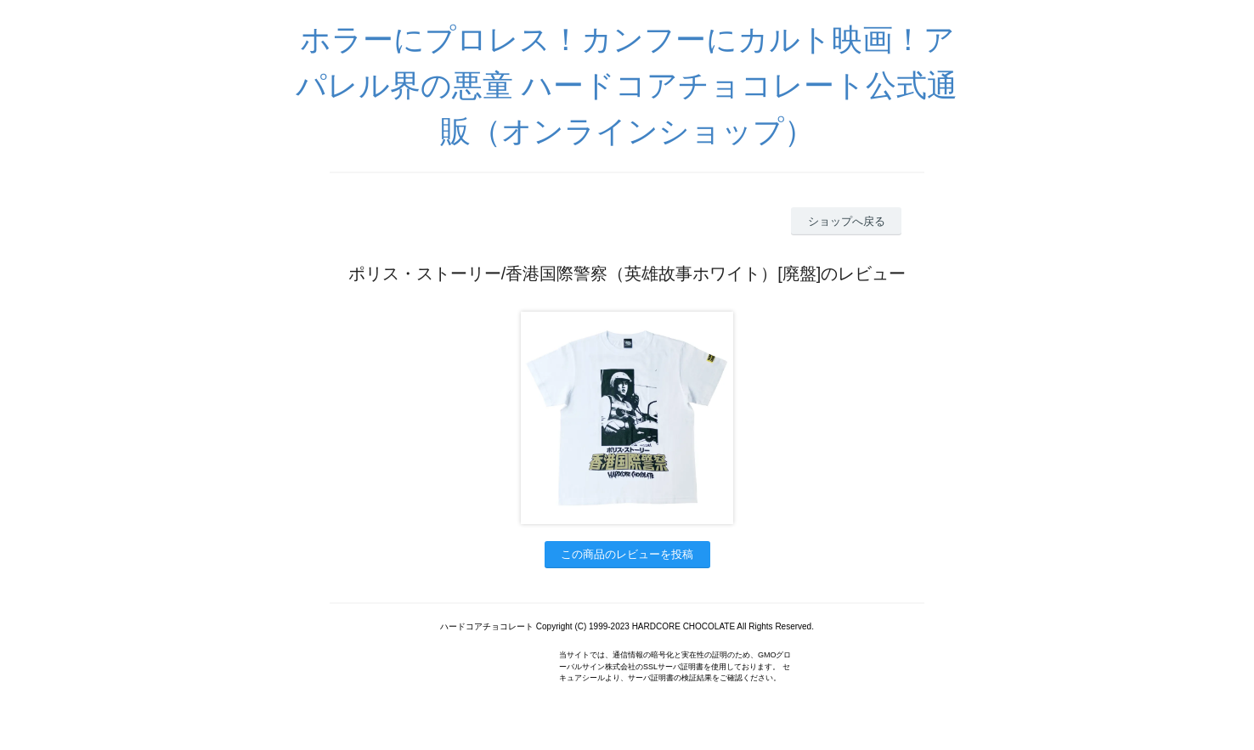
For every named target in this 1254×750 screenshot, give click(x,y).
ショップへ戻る (846, 221)
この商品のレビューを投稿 (627, 554)
